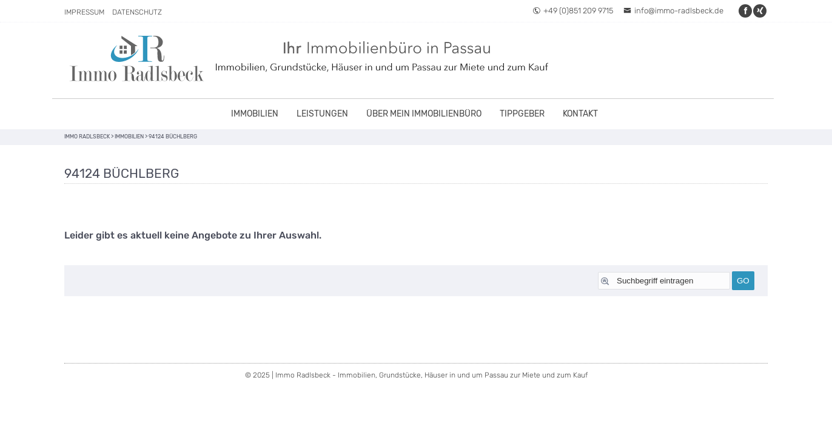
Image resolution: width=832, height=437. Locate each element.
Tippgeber (522, 114)
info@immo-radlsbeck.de (673, 10)
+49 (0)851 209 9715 (572, 10)
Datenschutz (137, 12)
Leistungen (322, 114)
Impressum (84, 12)
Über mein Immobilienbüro (423, 114)
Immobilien (254, 114)
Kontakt (580, 114)
